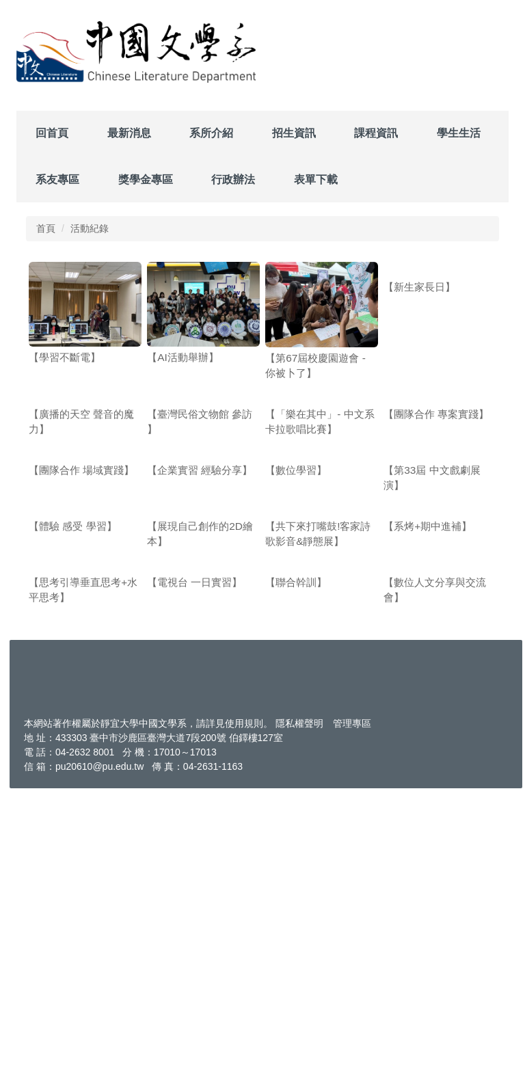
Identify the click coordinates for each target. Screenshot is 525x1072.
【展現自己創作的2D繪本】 (200, 743)
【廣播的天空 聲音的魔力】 (81, 491)
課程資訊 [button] (376, 133)
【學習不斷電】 (64, 357)
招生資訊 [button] (294, 133)
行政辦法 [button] (233, 179)
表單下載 (316, 179)
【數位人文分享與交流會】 (434, 870)
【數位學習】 (296, 610)
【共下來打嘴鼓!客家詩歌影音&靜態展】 (318, 743)
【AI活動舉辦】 (183, 357)
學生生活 (459, 133)
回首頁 (52, 133)
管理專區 (352, 1003)
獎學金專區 (145, 179)
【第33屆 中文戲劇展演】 (431, 617)
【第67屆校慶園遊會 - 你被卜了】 (315, 365)
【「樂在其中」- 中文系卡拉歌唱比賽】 (319, 491)
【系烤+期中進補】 (427, 736)
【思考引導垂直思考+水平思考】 (83, 870)
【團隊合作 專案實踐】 (436, 484)
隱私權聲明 (299, 1003)
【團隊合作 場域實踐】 (81, 610)
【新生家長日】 (419, 357)
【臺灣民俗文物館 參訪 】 (199, 491)
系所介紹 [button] (211, 133)
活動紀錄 (89, 228)
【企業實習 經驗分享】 (199, 610)
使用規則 (244, 1003)
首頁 (45, 228)
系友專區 (57, 179)
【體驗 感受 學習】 (73, 736)
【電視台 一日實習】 (194, 862)
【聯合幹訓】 (296, 862)
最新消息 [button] (129, 133)
